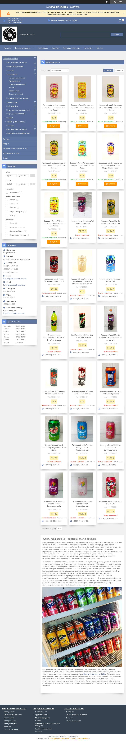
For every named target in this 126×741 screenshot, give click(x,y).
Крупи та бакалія (41, 715)
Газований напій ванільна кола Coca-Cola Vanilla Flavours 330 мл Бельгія (82, 281)
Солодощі (10, 70)
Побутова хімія (12, 106)
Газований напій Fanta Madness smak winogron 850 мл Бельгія (111, 337)
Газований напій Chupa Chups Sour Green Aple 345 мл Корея (54, 223)
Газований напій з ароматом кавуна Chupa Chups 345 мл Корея (82, 165)
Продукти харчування (15, 66)
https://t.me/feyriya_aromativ (14, 313)
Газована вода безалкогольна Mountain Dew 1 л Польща (53, 337)
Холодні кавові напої (17, 78)
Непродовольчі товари (15, 114)
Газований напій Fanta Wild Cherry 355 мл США (82, 222)
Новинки (55, 48)
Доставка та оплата (71, 48)
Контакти (88, 48)
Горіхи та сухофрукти (43, 729)
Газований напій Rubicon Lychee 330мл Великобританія (82, 503)
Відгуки (6, 144)
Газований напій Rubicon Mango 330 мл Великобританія (82, 447)
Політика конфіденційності (80, 738)
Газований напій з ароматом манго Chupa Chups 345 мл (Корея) (54, 165)
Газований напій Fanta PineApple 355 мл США (110, 222)
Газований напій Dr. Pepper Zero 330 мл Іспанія (82, 392)
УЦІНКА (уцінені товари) (15, 122)
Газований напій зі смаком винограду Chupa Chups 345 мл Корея (110, 107)
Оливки (38, 721)
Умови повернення (73, 721)
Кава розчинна (10, 721)
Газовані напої (14, 81)
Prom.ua (75, 736)
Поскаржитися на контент (59, 738)
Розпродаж (43, 48)
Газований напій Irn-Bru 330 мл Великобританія (110, 392)
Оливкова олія (41, 712)
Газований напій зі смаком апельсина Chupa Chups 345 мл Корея (82, 107)
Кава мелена (9, 718)
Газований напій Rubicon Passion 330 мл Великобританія (54, 503)
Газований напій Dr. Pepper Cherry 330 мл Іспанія (54, 392)
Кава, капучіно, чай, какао (16, 62)
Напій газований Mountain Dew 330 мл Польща (82, 336)
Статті (5, 158)
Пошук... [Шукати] (117, 34)
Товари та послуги (22, 48)
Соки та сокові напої (17, 84)
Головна (7, 48)
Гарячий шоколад (11, 730)
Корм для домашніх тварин (17, 98)
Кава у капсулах (10, 724)
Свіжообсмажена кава (13, 715)
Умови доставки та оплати (77, 715)
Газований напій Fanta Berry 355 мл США (110, 280)
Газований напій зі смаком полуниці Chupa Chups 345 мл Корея (54, 107)
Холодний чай (14, 91)
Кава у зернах (9, 712)
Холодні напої (11, 74)
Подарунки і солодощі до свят (18, 110)
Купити (55, 126)
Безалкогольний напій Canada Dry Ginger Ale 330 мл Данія (54, 447)
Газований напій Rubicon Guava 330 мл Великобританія (110, 447)
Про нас (99, 48)
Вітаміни (38, 732)
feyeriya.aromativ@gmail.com (14, 285)
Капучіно (7, 727)
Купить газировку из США (94, 674)
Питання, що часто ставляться (15, 148)
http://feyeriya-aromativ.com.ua (14, 279)
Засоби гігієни (11, 102)
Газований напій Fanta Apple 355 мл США (111, 502)
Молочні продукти (42, 718)
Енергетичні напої (16, 94)
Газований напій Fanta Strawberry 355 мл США (54, 280)
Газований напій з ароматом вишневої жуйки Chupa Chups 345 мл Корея (111, 165)
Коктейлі (12, 88)
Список (120, 70)
